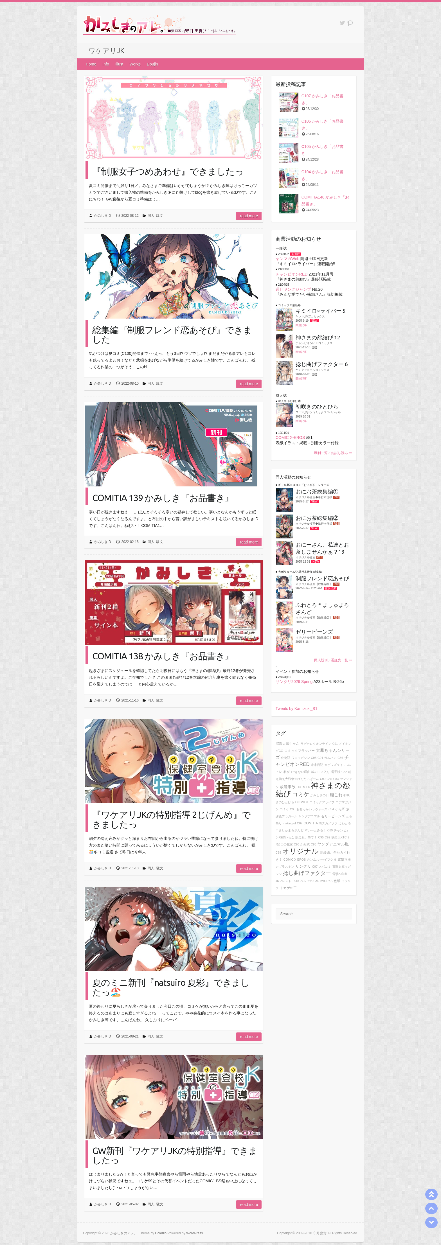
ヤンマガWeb (288, 258)
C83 (336, 779)
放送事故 (288, 786)
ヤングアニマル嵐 (333, 844)
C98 (314, 757)
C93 (313, 844)
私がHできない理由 (297, 771)
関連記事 (301, 325)
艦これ (336, 794)
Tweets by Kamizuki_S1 (297, 708)
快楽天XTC (338, 837)
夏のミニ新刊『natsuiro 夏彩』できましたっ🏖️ (170, 987)
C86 (340, 757)
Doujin (152, 64)
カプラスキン (285, 866)
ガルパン (330, 757)
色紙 (337, 881)
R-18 (295, 881)
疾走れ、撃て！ (306, 837)
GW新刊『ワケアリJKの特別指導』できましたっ (174, 1155)
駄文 (159, 216)
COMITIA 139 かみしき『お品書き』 (162, 498)
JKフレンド (283, 881)
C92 (327, 837)
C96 (297, 844)
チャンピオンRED (292, 274)
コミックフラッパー (299, 751)
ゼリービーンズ (333, 816)
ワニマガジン (300, 757)
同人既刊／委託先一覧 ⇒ (333, 660)
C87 (300, 823)
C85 (329, 779)
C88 (278, 852)
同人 (151, 216)
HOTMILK (303, 787)
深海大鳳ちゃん (287, 744)
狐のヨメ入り (320, 771)
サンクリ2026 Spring (294, 681)
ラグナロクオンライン (315, 743)
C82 (344, 771)
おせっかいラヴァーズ (311, 809)
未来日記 (317, 764)
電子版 (335, 771)
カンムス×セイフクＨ (321, 859)
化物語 (285, 757)
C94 (320, 757)
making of (289, 823)
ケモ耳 (340, 809)
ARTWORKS (323, 881)
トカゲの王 (288, 888)
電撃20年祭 (340, 874)
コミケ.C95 (288, 809)
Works (135, 64)
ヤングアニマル (309, 816)
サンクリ (303, 866)
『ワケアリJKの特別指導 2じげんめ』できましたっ (171, 819)
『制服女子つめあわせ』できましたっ (168, 171)
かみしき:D (102, 216)
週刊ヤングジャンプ (293, 289)
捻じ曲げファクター (307, 873)
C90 (323, 779)
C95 (321, 837)
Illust (119, 64)
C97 (315, 866)
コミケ (300, 794)
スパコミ (325, 866)
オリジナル (300, 851)
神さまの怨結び (313, 789)
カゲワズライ (333, 764)
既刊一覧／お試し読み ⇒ (333, 453)
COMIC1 (302, 802)
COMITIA (310, 823)
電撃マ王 (344, 859)
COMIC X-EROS (290, 437)
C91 (335, 743)
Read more (249, 216)
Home (91, 64)
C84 (331, 809)
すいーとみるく (315, 830)
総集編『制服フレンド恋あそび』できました (172, 334)
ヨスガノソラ (328, 823)
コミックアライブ (322, 802)
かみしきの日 (319, 795)
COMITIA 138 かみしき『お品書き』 (162, 656)
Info (105, 64)
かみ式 (305, 844)
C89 (330, 830)
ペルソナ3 (307, 881)
